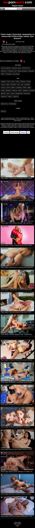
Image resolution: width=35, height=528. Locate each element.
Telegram (17, 525)
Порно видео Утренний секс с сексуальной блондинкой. (17, 267)
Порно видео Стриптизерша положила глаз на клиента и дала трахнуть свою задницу (17, 178)
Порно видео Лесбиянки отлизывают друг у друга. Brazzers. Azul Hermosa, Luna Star (17, 404)
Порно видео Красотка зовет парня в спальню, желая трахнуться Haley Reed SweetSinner (17, 449)
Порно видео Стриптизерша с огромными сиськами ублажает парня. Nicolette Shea (17, 200)
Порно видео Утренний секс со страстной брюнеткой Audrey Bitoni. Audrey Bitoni (17, 289)
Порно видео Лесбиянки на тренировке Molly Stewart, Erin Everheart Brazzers (17, 382)
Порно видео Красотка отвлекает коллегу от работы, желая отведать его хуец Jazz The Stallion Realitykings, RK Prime (17, 494)
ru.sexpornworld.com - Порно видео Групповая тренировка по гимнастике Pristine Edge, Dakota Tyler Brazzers (17, 119)
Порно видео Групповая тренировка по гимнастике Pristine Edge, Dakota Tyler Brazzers (17, 36)
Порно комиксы (17, 523)
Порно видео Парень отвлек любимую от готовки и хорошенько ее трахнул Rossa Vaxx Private (17, 471)
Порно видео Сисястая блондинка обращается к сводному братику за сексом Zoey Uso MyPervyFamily (17, 516)
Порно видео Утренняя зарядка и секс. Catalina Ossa (16, 334)
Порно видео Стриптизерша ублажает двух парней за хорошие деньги (17, 223)
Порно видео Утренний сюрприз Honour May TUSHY (16, 312)
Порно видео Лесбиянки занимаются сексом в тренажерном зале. (17, 360)
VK (17, 526)
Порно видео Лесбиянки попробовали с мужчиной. (15, 427)
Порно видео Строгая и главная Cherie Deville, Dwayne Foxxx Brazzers (17, 245)
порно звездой (30, 127)
